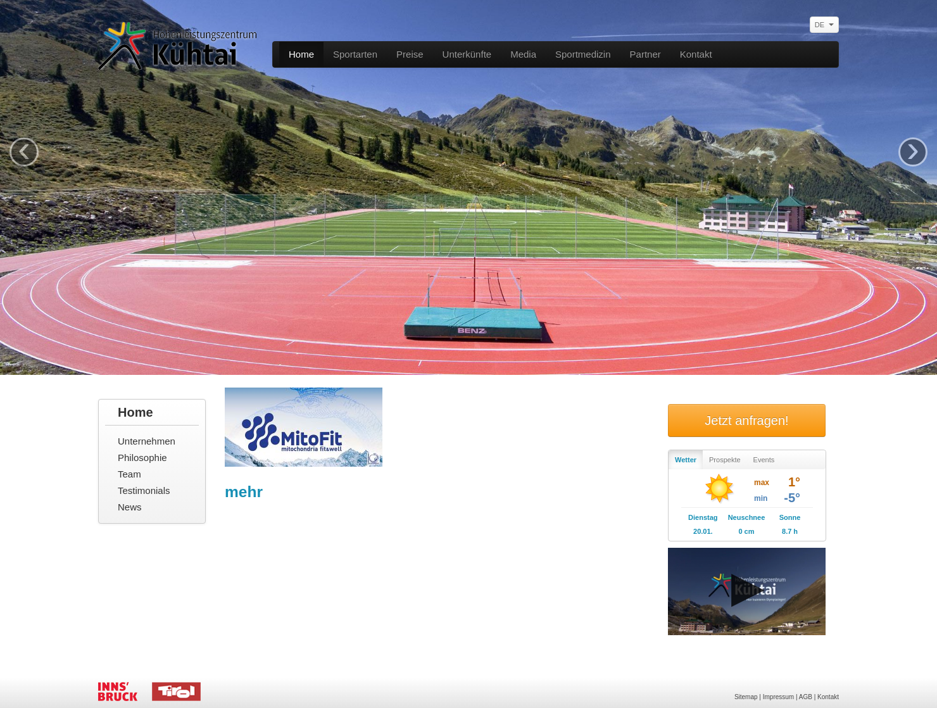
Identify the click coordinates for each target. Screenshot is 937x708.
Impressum (778, 696)
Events (764, 460)
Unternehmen (146, 441)
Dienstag (702, 517)
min (760, 498)
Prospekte (725, 460)
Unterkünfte (467, 54)
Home (301, 54)
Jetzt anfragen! (746, 420)
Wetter (685, 460)
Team (129, 474)
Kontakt (696, 54)
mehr (244, 491)
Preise (410, 54)
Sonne (790, 517)
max (761, 482)
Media (523, 54)
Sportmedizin (583, 54)
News (130, 507)
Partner (645, 54)
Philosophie (142, 457)
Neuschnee (746, 517)
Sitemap (746, 696)
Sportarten (355, 54)
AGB (805, 696)
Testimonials (144, 490)
